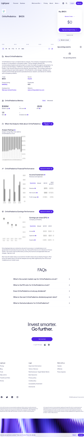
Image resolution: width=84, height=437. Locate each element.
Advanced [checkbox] (50, 100)
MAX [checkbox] (23, 49)
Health (30, 79)
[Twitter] (7, 397)
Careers (59, 366)
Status (2, 381)
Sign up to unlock (48, 123)
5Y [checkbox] (19, 49)
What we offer (37, 3)
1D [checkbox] (3, 49)
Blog (1, 369)
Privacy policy (32, 378)
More (57, 3)
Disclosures (32, 386)
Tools (1, 372)
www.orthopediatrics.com (36, 90)
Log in (72, 3)
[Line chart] (49, 48)
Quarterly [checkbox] (33, 183)
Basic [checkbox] (44, 100)
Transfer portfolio (5, 378)
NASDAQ (4, 84)
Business (22, 3)
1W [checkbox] (6, 49)
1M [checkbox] (9, 49)
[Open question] (69, 279)
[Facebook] (1, 397)
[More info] (80, 47)
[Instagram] (17, 397)
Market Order (70, 16)
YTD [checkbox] (13, 49)
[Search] (66, 3)
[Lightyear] (5, 3)
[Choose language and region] (63, 3)
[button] (15, 77)
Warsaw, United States (9, 90)
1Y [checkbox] (16, 49)
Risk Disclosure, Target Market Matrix (39, 372)
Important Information (35, 366)
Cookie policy (32, 381)
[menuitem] (42, 279)
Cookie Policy (26, 435)
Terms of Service (33, 369)
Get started (42, 339)
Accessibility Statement (35, 384)
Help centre (3, 375)
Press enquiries (61, 372)
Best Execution (33, 375)
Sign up (79, 3)
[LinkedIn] (12, 397)
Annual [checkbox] (39, 183)
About (51, 3)
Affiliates (59, 369)
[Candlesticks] (52, 48)
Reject (74, 435)
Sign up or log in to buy (69, 30)
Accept (81, 435)
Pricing (46, 3)
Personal (15, 3)
